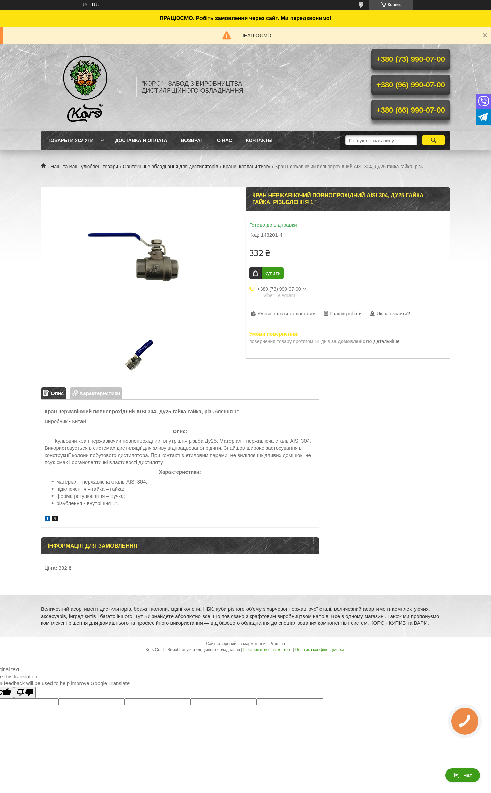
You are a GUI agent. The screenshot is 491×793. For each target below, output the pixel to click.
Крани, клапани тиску (246, 166)
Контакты (259, 140)
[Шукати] (433, 140)
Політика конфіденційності (320, 649)
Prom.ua (277, 643)
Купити (272, 273)
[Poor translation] (25, 692)
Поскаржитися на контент (267, 649)
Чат (462, 775)
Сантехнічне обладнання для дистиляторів (170, 166)
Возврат (192, 140)
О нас (224, 140)
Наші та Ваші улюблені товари (84, 166)
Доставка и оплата (141, 140)
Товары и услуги (71, 140)
